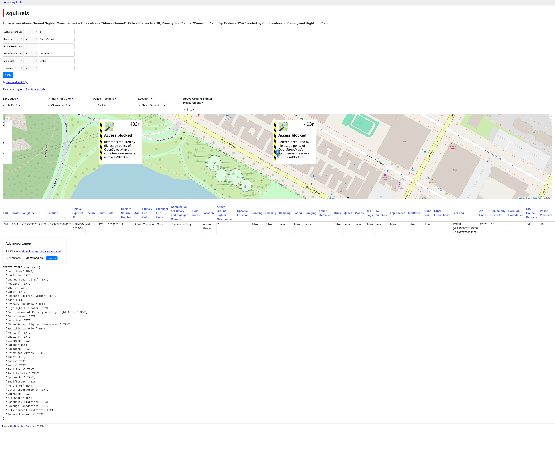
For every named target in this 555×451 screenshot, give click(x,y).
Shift (102, 213)
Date (110, 213)
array (35, 251)
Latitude (52, 213)
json (20, 89)
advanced (38, 89)
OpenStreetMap (534, 198)
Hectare (91, 213)
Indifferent (414, 213)
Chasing (270, 213)
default (26, 251)
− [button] (7, 124)
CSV (27, 89)
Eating (297, 213)
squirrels (17, 2)
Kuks (337, 213)
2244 (6, 224)
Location (208, 213)
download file (33, 258)
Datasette (19, 426)
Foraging (310, 213)
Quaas (348, 213)
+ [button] (7, 119)
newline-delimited (50, 251)
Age (136, 213)
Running (257, 213)
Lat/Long (458, 213)
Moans (359, 213)
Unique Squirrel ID (77, 213)
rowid (15, 213)
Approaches (397, 213)
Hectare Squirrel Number (126, 213)
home (6, 2)
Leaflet (522, 198)
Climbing (285, 213)
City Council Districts (531, 213)
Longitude (28, 213)
